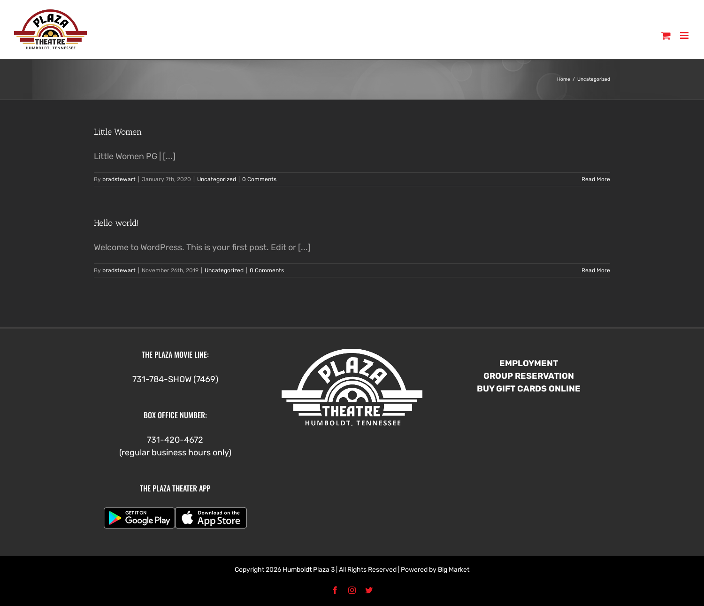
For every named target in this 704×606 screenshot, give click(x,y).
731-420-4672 (175, 440)
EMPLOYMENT (528, 363)
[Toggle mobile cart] (666, 35)
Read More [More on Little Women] (596, 179)
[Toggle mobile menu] (685, 35)
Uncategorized (216, 179)
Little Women (118, 132)
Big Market (453, 570)
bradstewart (119, 179)
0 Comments (259, 179)
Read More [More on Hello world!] (596, 270)
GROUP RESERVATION (528, 376)
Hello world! (116, 223)
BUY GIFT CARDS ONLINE (529, 389)
